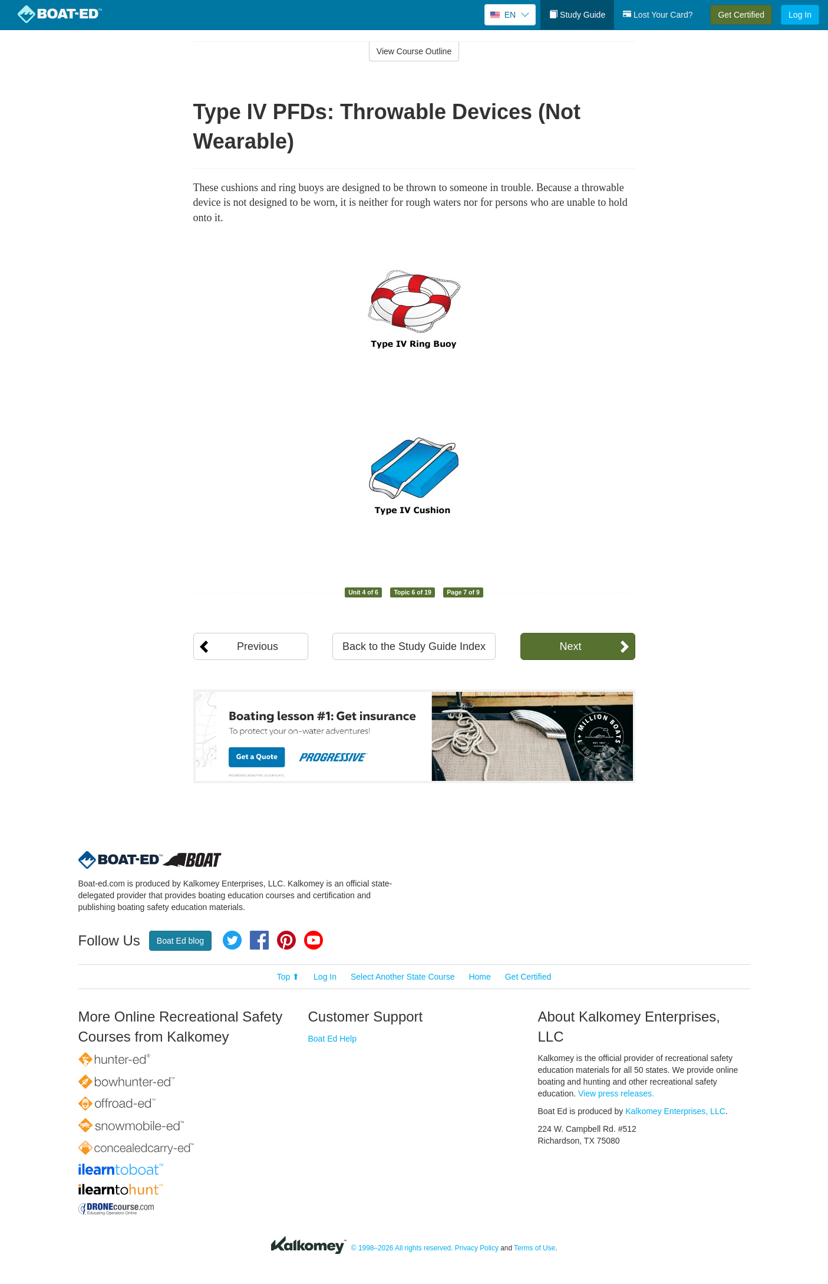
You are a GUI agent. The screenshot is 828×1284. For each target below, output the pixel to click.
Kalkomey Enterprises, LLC (675, 1111)
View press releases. (616, 1093)
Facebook (259, 940)
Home (479, 976)
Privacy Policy (477, 1248)
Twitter (232, 940)
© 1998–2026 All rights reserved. (402, 1248)
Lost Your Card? (657, 14)
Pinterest (286, 940)
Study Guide (577, 14)
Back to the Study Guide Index (414, 646)
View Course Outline (414, 51)
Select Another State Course (403, 976)
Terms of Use (534, 1248)
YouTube (313, 940)
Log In (800, 14)
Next (570, 646)
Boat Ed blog (180, 940)
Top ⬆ (288, 976)
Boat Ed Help (332, 1038)
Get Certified (741, 14)
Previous (257, 646)
